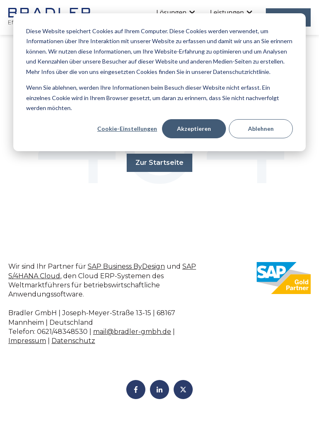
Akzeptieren (194, 128)
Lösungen (171, 12)
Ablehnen (261, 128)
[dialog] (159, 82)
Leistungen (227, 12)
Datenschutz (73, 341)
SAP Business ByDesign (126, 266)
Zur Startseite (159, 163)
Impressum (27, 341)
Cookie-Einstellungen (127, 128)
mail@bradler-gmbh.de (132, 332)
